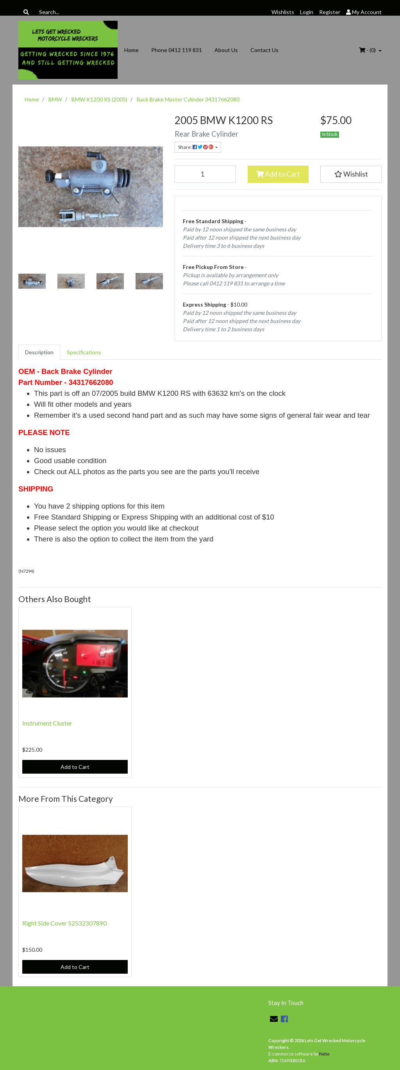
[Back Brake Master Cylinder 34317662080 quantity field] (205, 174)
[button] (351, 174)
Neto (324, 1053)
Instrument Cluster (47, 723)
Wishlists (282, 12)
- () (368, 50)
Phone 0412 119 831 (176, 50)
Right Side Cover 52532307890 (64, 923)
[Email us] (274, 1018)
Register (329, 12)
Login (306, 12)
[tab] (39, 352)
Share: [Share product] (196, 147)
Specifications (84, 352)
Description (39, 352)
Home (131, 50)
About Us (226, 50)
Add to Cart (278, 174)
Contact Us (264, 50)
